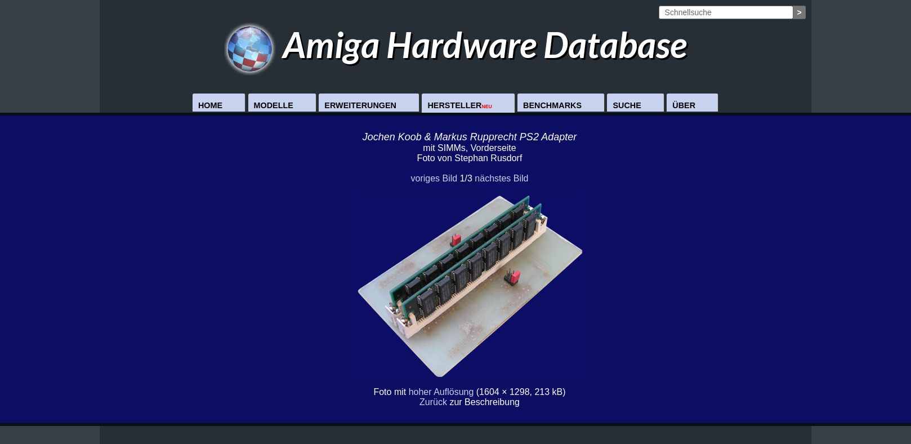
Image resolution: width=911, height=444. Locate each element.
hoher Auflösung (441, 392)
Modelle (273, 105)
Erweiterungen (360, 105)
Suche (627, 105)
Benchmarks (552, 105)
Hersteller (459, 105)
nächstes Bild (501, 178)
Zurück (433, 402)
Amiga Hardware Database (455, 44)
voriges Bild (433, 178)
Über (683, 105)
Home (210, 105)
